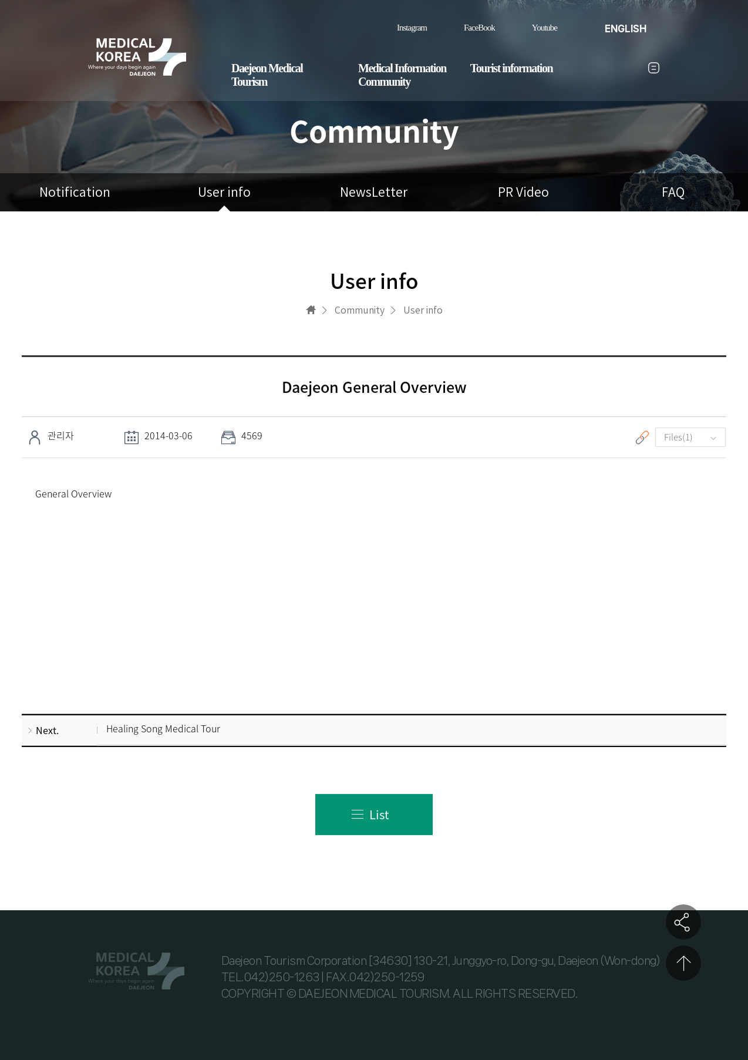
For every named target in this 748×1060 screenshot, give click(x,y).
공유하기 (683, 922)
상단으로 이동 (683, 963)
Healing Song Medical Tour (163, 729)
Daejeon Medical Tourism (266, 75)
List (379, 814)
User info (224, 192)
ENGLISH (625, 28)
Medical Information (402, 68)
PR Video (523, 192)
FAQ (673, 192)
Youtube (544, 27)
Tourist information (511, 68)
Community (384, 81)
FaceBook (479, 27)
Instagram (412, 27)
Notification (74, 192)
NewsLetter (373, 192)
